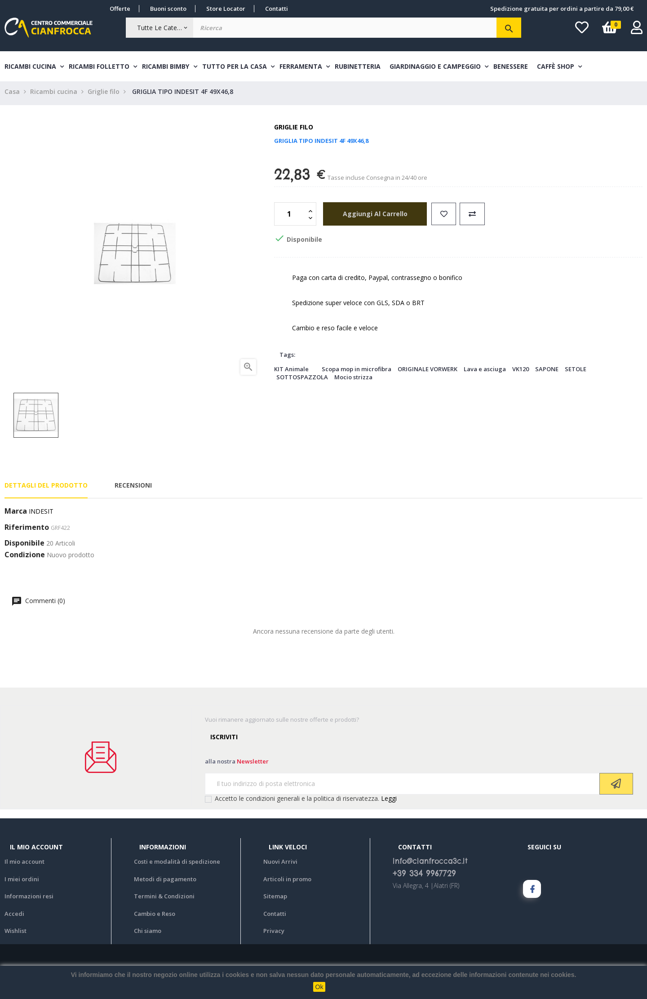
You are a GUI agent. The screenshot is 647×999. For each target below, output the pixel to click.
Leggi (389, 800)
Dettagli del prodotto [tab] (46, 488)
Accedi (14, 916)
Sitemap (275, 899)
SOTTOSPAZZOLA (302, 380)
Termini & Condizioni (164, 899)
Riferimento (26, 530)
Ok (319, 986)
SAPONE (546, 371)
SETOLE (575, 371)
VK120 (520, 371)
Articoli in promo (287, 881)
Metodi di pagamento (165, 881)
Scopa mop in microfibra (356, 371)
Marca (15, 514)
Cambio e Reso (154, 916)
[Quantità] (290, 216)
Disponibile (24, 546)
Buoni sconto (168, 8)
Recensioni (133, 488)
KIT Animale (291, 371)
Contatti (276, 8)
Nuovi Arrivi (280, 864)
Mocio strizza (353, 380)
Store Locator (225, 8)
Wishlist (15, 933)
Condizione (24, 558)
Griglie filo (293, 129)
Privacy (273, 933)
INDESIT (41, 514)
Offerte (120, 8)
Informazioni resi (28, 899)
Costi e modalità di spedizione (177, 864)
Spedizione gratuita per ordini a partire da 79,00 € (562, 8)
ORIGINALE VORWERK (427, 371)
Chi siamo (147, 933)
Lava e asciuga (485, 371)
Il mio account (24, 864)
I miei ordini (21, 881)
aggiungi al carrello (371, 216)
